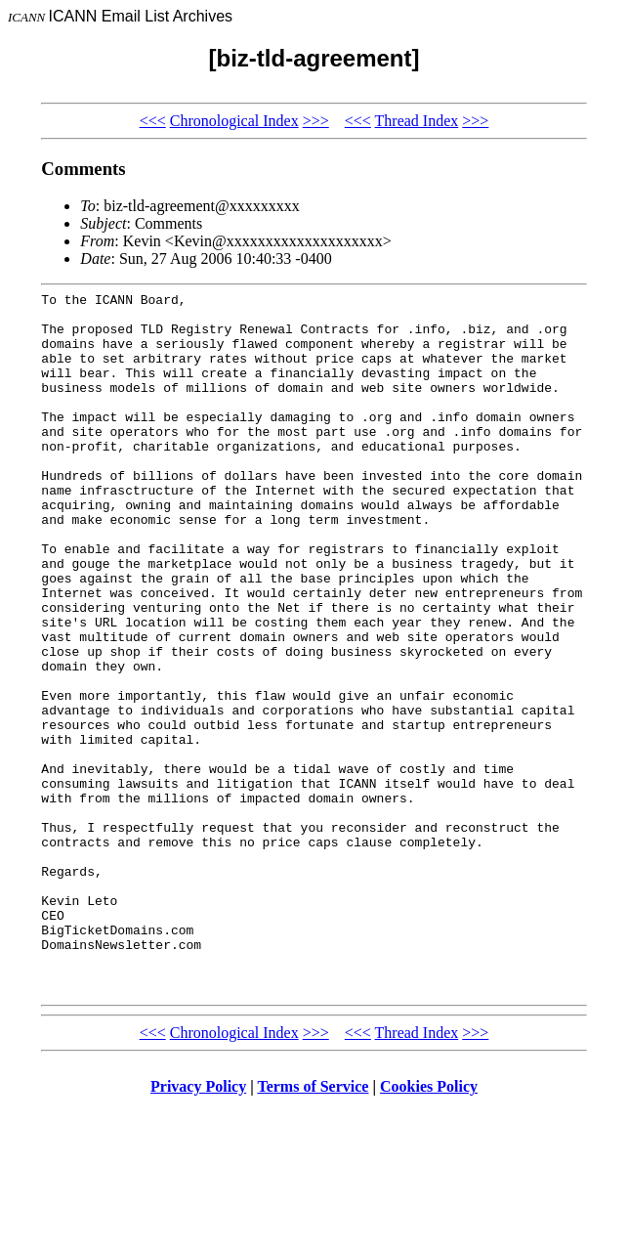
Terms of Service (312, 1227)
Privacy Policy (198, 1227)
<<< (153, 120)
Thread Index (417, 120)
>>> (316, 120)
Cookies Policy (429, 1227)
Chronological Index (234, 120)
